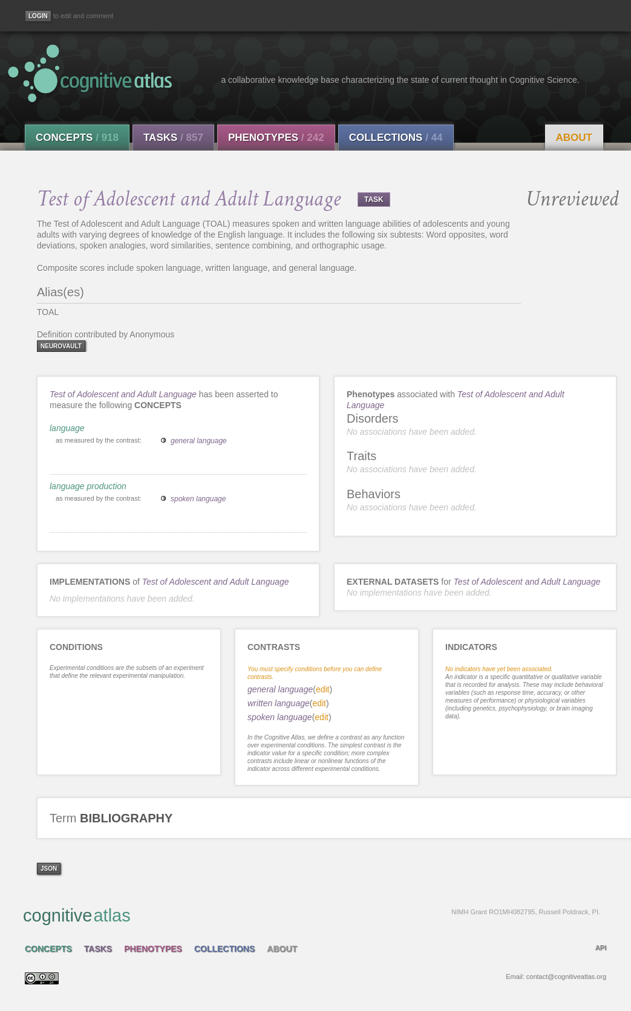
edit (323, 689)
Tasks (173, 137)
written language (278, 703)
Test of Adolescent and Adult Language (123, 394)
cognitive (311, 915)
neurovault (61, 346)
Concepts (77, 137)
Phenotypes (276, 137)
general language (199, 441)
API (600, 947)
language (67, 428)
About (574, 137)
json (49, 868)
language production (88, 486)
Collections (396, 137)
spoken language (198, 499)
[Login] (38, 16)
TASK (374, 199)
